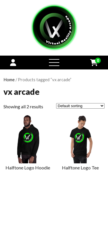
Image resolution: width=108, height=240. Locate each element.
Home (9, 79)
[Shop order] (80, 106)
